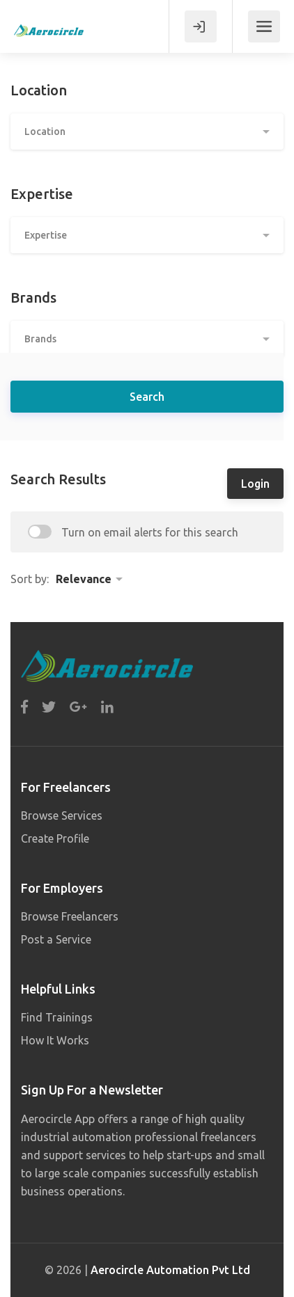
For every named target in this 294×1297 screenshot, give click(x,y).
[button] (147, 131)
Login (255, 483)
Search (147, 396)
